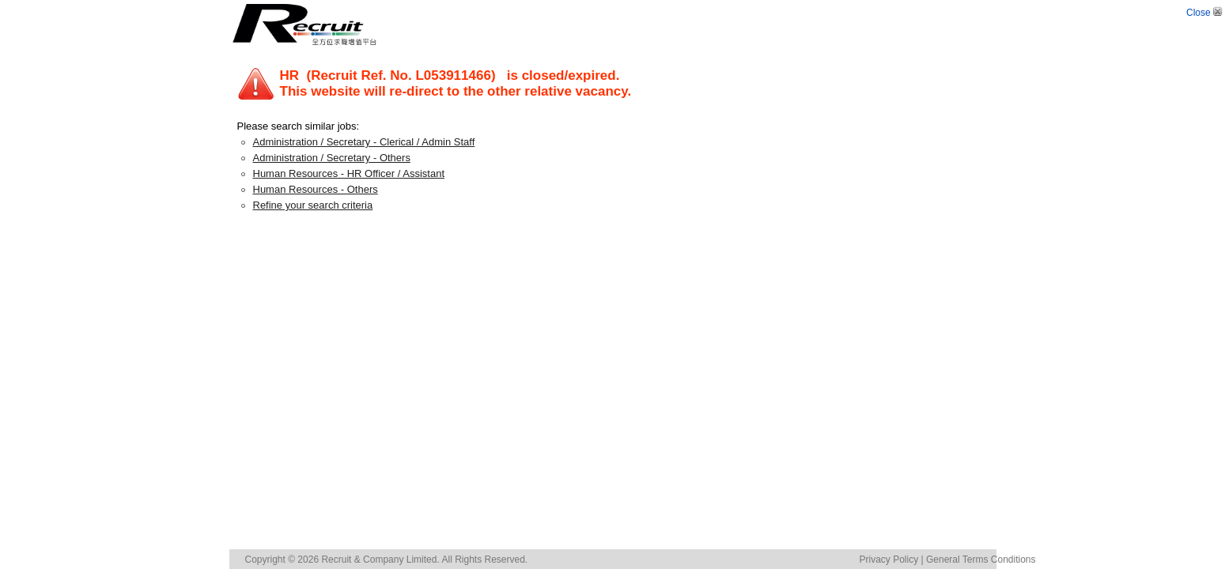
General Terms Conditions (981, 559)
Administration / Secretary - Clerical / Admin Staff (364, 142)
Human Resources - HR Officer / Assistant (349, 173)
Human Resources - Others (315, 189)
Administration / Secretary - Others (331, 158)
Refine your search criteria (313, 205)
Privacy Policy (889, 559)
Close (1205, 12)
